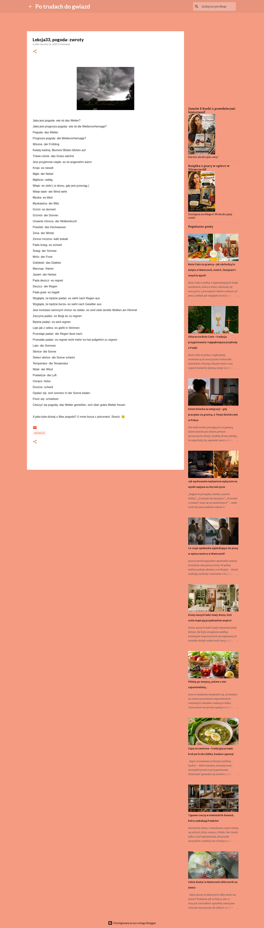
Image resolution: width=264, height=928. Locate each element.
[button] (35, 51)
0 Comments (64, 44)
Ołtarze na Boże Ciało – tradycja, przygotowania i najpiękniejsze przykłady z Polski (212, 342)
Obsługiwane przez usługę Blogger (132, 923)
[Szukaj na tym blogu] (217, 6)
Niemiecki (39, 433)
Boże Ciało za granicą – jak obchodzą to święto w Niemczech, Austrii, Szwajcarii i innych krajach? (212, 270)
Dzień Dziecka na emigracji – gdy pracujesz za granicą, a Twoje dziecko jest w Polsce (213, 415)
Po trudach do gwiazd (62, 6)
